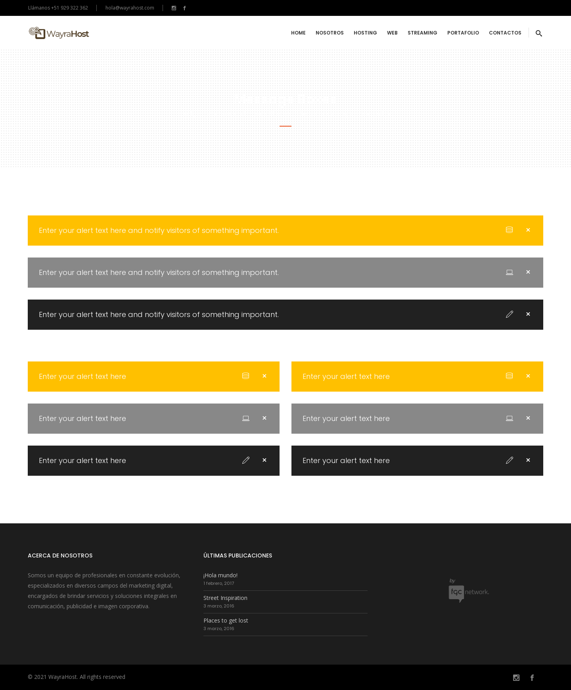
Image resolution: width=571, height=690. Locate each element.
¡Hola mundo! (220, 575)
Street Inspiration (225, 598)
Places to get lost (225, 620)
